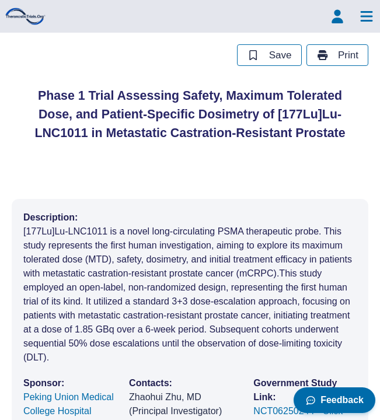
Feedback (334, 400)
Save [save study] (269, 55)
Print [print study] (337, 55)
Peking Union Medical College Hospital (68, 404)
